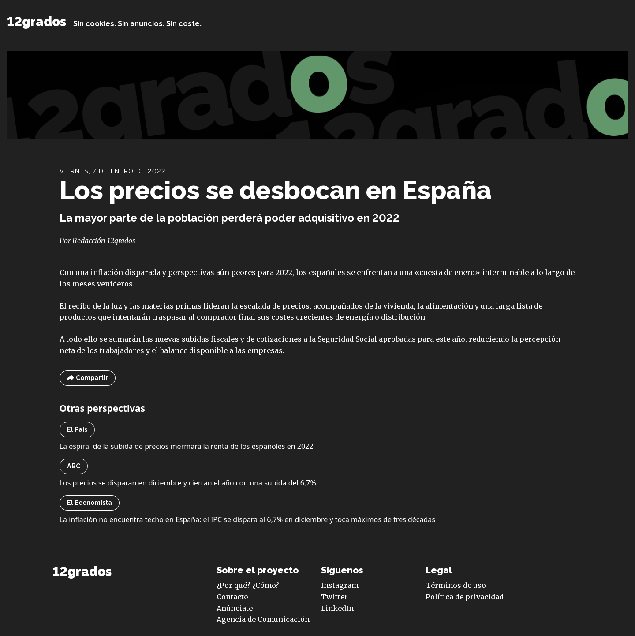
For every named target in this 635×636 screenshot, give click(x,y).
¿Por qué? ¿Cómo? (248, 585)
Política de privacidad (465, 596)
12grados (36, 21)
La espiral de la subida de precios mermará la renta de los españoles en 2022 (187, 446)
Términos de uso (456, 585)
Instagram (340, 585)
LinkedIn (337, 608)
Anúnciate (235, 608)
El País (77, 429)
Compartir (87, 378)
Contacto (232, 596)
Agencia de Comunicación (263, 619)
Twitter (334, 596)
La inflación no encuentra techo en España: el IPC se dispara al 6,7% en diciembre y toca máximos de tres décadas (247, 519)
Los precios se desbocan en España (276, 190)
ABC (73, 466)
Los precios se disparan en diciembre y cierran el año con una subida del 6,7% (188, 483)
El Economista (89, 502)
